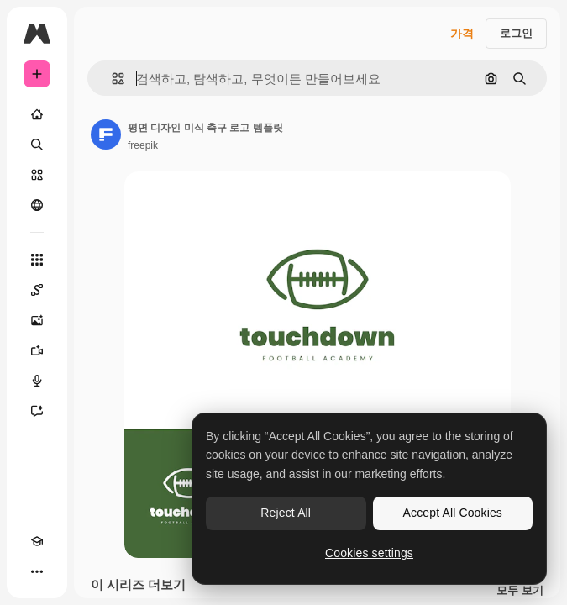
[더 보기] (37, 571)
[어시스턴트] (37, 410)
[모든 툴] (37, 259)
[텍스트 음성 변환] (37, 380)
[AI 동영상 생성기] (37, 350)
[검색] (37, 144)
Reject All (285, 512)
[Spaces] (37, 289)
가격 (462, 33)
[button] (111, 78)
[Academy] (37, 541)
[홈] (37, 114)
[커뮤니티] (37, 205)
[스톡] (37, 174)
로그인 (516, 33)
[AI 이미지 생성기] (37, 320)
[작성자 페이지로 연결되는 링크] (106, 134)
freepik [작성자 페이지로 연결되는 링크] (143, 145)
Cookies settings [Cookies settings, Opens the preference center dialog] (369, 553)
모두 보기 (519, 591)
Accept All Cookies (452, 512)
